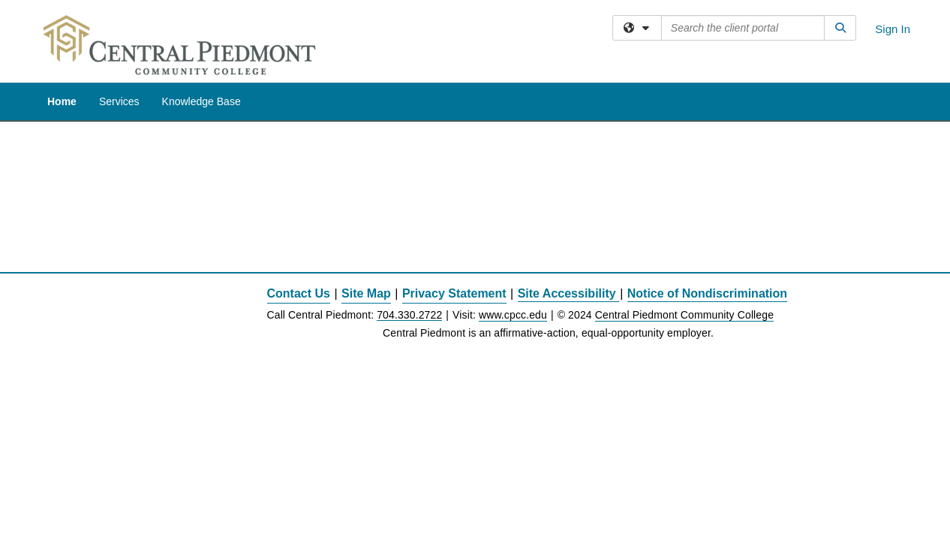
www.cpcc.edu (513, 193)
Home (62, 101)
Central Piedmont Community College (684, 193)
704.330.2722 (409, 193)
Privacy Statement (454, 171)
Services (119, 101)
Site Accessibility (567, 171)
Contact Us (298, 171)
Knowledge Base (201, 101)
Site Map (366, 171)
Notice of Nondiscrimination (707, 171)
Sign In (892, 29)
